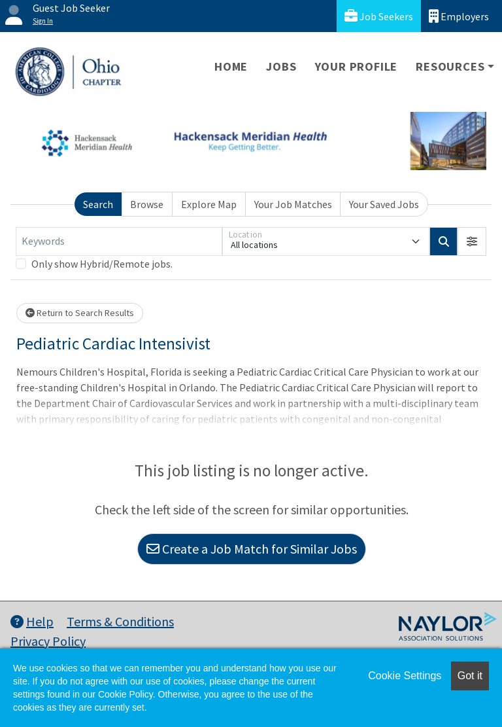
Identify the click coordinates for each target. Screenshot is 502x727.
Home (231, 66)
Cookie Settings (404, 675)
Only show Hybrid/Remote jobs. (102, 263)
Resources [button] (450, 66)
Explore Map (209, 204)
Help (32, 621)
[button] (472, 241)
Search (98, 204)
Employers (459, 16)
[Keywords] (119, 241)
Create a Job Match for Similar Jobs (251, 549)
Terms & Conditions (120, 621)
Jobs (281, 66)
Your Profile (356, 66)
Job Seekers (378, 16)
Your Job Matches (293, 204)
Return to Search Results (79, 313)
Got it (470, 675)
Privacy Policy (48, 641)
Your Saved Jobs (384, 204)
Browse (146, 204)
